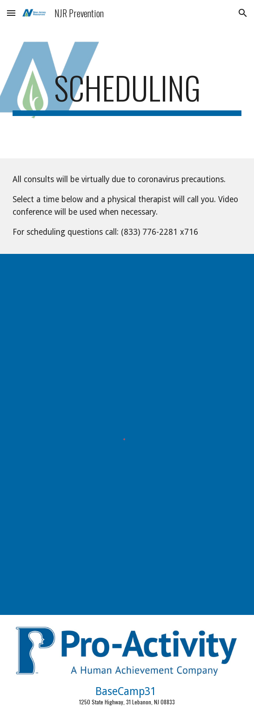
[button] (11, 13)
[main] (127, 92)
